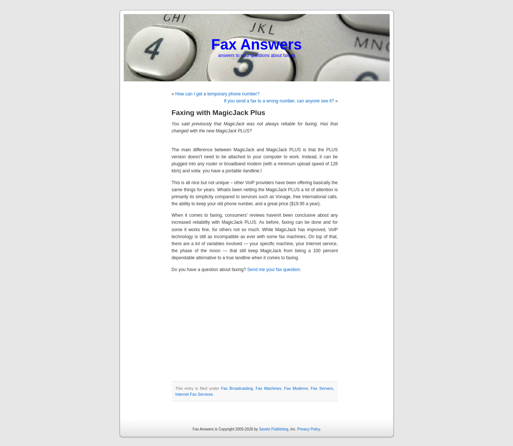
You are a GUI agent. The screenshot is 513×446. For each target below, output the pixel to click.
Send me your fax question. (274, 269)
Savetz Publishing (273, 429)
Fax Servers (322, 388)
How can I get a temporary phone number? (217, 94)
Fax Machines (268, 388)
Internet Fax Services (194, 394)
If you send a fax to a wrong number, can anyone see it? (279, 101)
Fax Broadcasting (237, 388)
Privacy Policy (308, 429)
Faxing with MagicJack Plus (219, 112)
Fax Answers (256, 44)
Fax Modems (296, 388)
